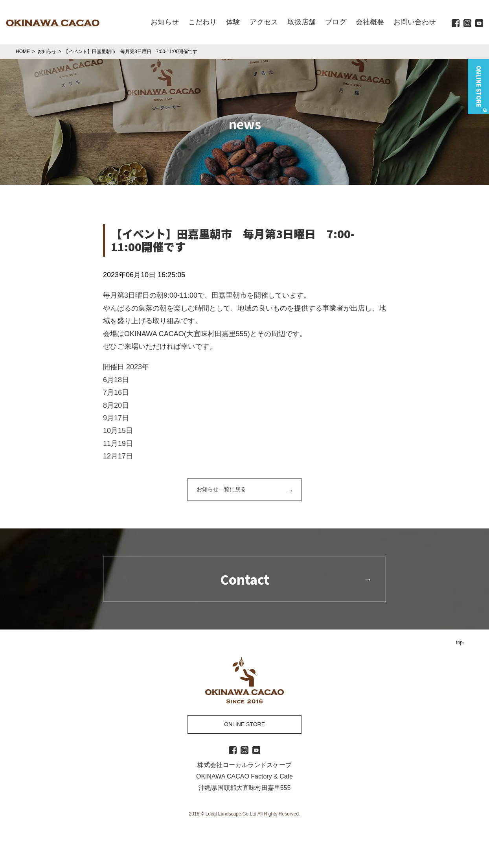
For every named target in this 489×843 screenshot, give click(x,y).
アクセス (264, 22)
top (459, 642)
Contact (244, 579)
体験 (233, 22)
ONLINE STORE (244, 724)
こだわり (202, 22)
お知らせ (165, 22)
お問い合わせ (414, 22)
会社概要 (370, 22)
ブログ (335, 22)
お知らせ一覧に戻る (221, 489)
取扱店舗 (301, 22)
